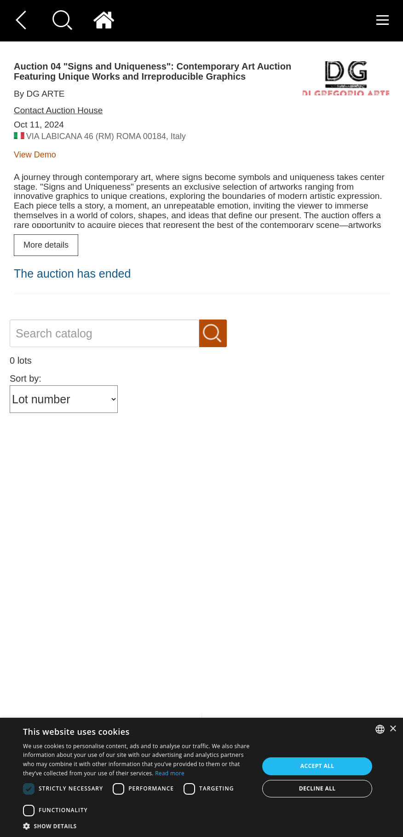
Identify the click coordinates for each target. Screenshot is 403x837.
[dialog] (201, 777)
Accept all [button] (317, 766)
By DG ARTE (39, 94)
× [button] (392, 729)
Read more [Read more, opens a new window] (169, 773)
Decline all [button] (317, 788)
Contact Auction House (58, 110)
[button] (137, 825)
